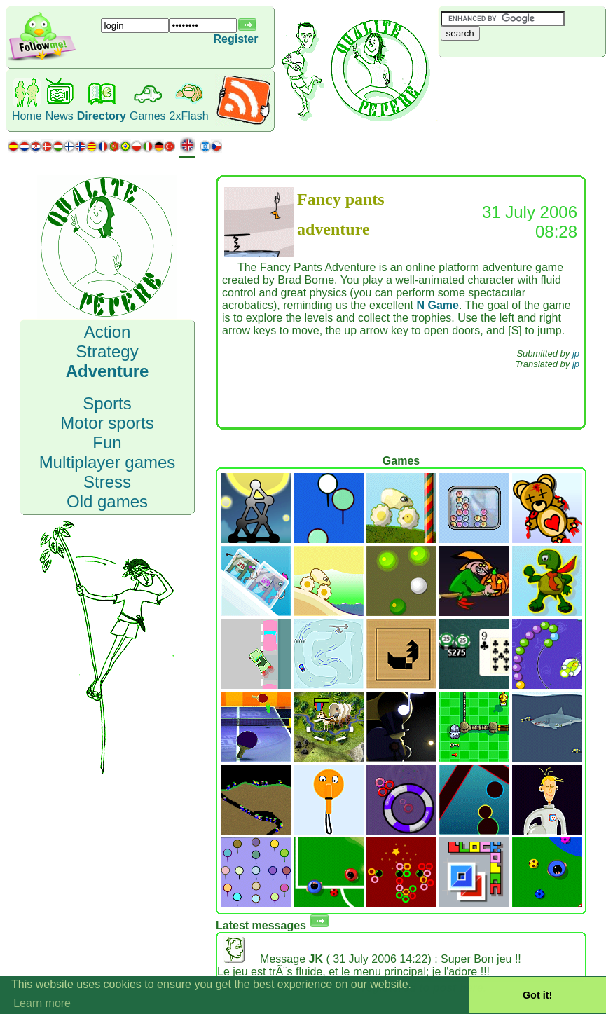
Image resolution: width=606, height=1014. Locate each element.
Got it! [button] (537, 995)
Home (27, 116)
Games (148, 116)
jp (575, 353)
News (60, 116)
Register (235, 39)
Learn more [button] (42, 1003)
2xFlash (189, 116)
